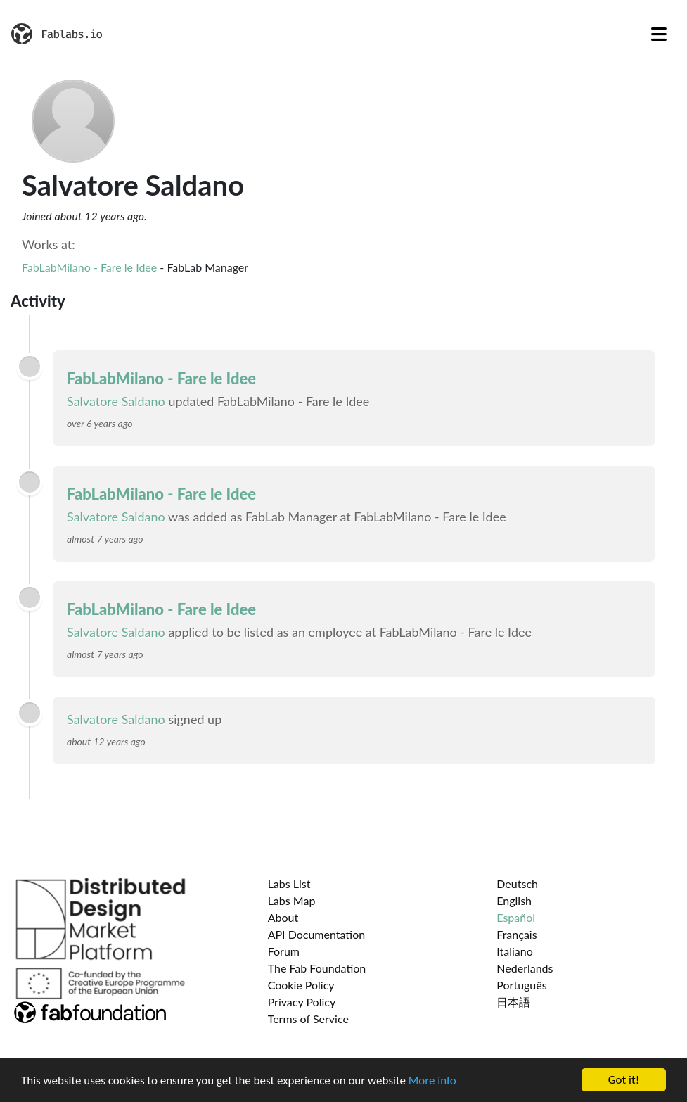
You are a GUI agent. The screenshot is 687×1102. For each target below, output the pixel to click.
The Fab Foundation (317, 968)
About (283, 917)
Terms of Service (308, 1018)
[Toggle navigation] (659, 33)
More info (432, 1080)
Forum (284, 951)
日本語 (513, 1001)
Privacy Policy (302, 1001)
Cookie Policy (301, 985)
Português (521, 985)
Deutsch (517, 883)
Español (515, 917)
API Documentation (317, 934)
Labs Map (292, 900)
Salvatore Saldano (116, 401)
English (514, 900)
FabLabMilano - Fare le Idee (89, 267)
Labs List (289, 883)
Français (516, 934)
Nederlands (524, 968)
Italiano (514, 951)
